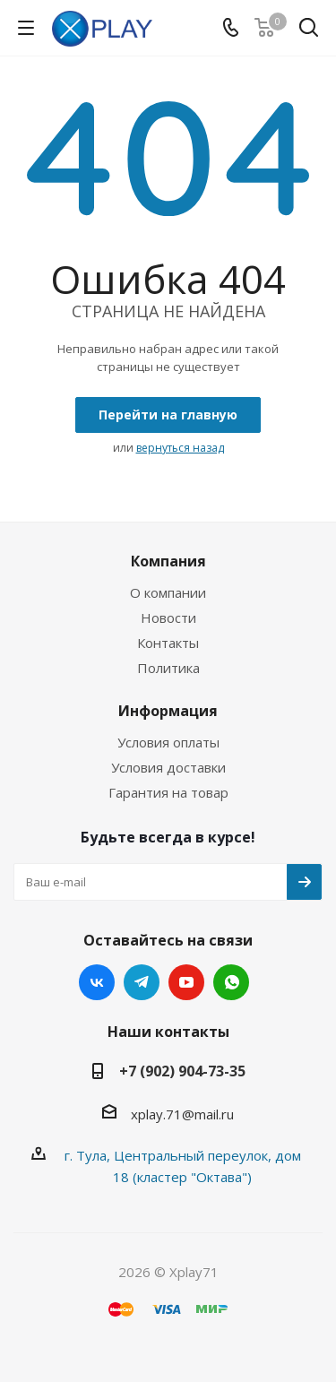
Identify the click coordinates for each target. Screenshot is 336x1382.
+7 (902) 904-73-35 (182, 1071)
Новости (168, 617)
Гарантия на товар (168, 792)
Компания (168, 561)
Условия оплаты (168, 742)
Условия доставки (168, 767)
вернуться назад (180, 447)
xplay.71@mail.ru (182, 1114)
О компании (168, 592)
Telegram (141, 982)
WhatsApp (231, 982)
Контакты (168, 643)
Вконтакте (97, 982)
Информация (168, 711)
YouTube (186, 982)
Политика (168, 668)
